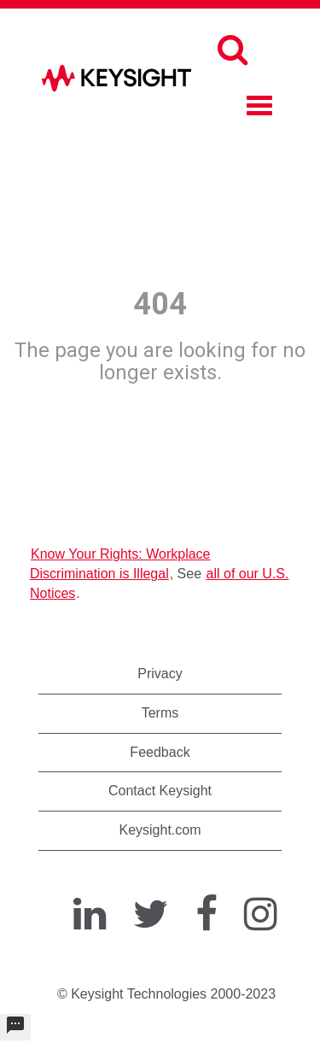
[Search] (232, 49)
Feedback (159, 752)
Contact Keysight (160, 790)
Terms (160, 713)
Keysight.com (160, 830)
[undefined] (15, 1027)
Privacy (159, 673)
